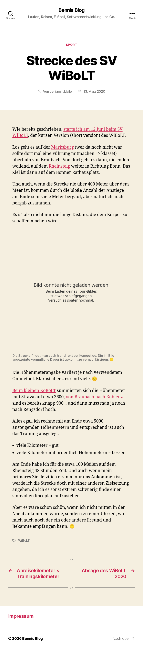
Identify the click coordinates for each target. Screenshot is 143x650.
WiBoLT (24, 540)
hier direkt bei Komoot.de (76, 356)
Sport (71, 45)
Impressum (20, 616)
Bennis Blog (71, 10)
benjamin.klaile (61, 91)
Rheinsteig (59, 166)
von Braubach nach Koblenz (94, 397)
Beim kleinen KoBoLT (34, 390)
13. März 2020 (94, 91)
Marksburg (62, 147)
